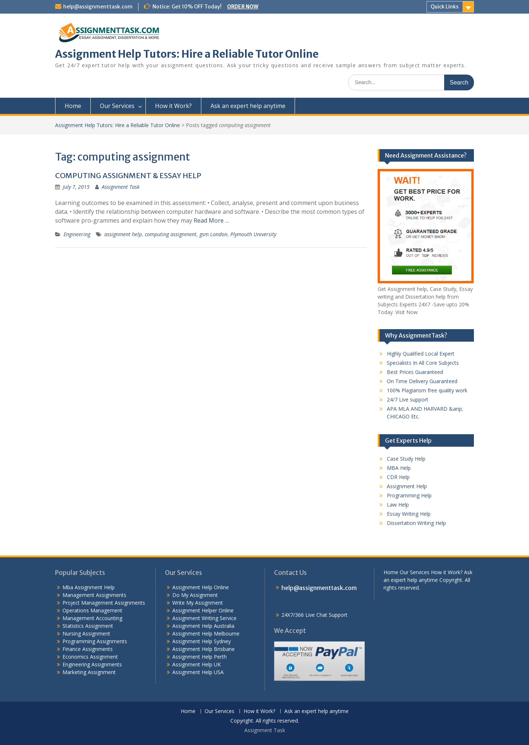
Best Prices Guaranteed (415, 371)
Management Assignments (94, 594)
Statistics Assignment (87, 625)
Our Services (117, 106)
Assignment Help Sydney (201, 641)
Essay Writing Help (409, 513)
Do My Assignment (195, 594)
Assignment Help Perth (199, 656)
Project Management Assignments (103, 602)
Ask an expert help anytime (247, 106)
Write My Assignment (197, 602)
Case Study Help (406, 458)
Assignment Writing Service (204, 618)
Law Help (398, 504)
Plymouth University (253, 234)
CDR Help (398, 477)
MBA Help (399, 467)
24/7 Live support (407, 399)
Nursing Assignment (86, 633)
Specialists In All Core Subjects (423, 362)
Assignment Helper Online (203, 610)
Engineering (77, 234)
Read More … (211, 220)
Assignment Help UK (196, 664)
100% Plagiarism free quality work (427, 390)
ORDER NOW (242, 6)
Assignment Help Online (200, 587)
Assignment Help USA (198, 672)
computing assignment (171, 234)
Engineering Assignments (92, 664)
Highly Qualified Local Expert (420, 353)
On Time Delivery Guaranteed (422, 381)
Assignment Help (407, 486)
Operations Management (92, 610)
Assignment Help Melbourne (206, 633)
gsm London (213, 234)
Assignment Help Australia (203, 625)
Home (73, 106)
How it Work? (173, 106)
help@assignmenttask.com (98, 6)
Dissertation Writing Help (416, 522)
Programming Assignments (94, 641)
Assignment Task (121, 186)
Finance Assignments (87, 648)
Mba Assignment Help (88, 587)
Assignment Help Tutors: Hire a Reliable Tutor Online (187, 54)
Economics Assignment (90, 656)
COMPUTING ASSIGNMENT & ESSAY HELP (128, 175)
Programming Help (409, 495)
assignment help (123, 234)
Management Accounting (92, 618)
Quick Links (444, 6)
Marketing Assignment (89, 672)
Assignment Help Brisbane (203, 648)
